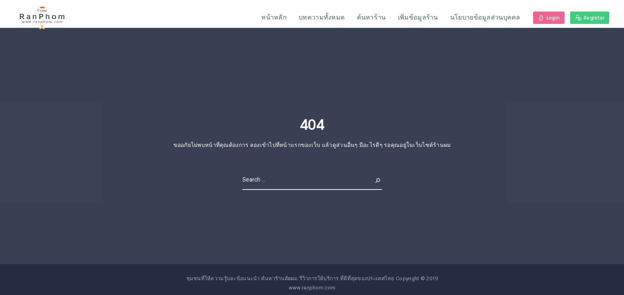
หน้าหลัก (274, 17)
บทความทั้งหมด (321, 17)
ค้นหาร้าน (371, 17)
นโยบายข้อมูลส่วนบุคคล (485, 17)
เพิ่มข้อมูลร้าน (418, 17)
